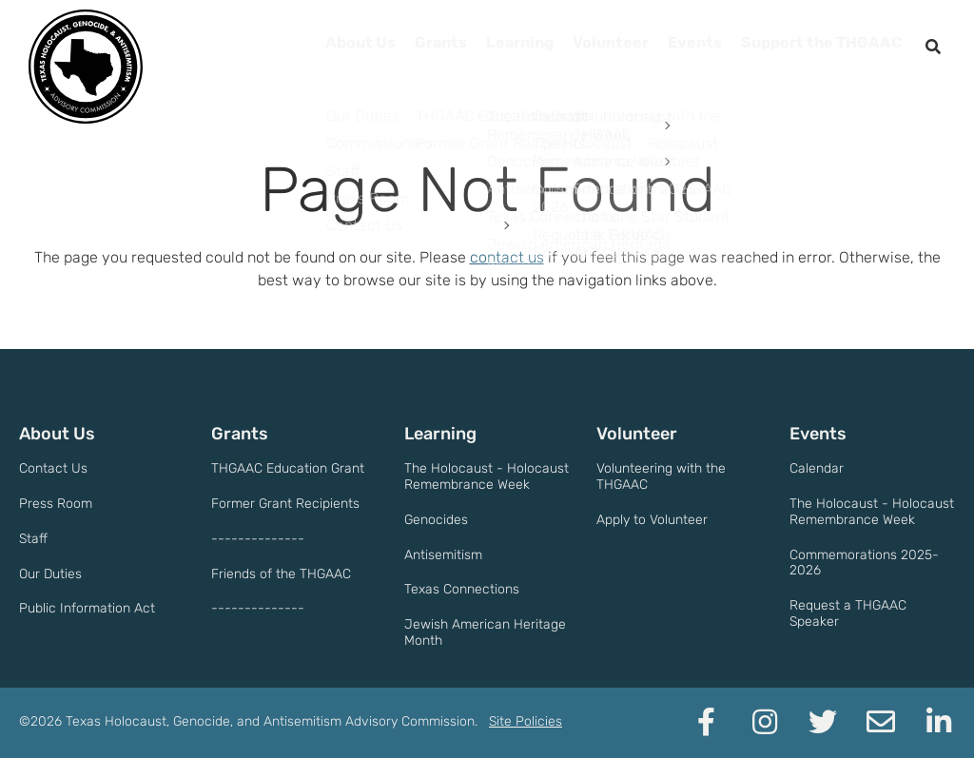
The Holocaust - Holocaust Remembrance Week (486, 476)
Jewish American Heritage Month (485, 632)
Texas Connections (461, 589)
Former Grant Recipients (285, 504)
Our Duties (50, 574)
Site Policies (525, 721)
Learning (481, 47)
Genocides (436, 520)
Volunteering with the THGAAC (661, 476)
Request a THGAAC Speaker (847, 613)
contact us (507, 257)
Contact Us (53, 468)
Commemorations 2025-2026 (864, 563)
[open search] (933, 47)
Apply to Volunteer (652, 520)
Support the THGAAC (812, 47)
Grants (394, 47)
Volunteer (581, 47)
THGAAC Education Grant (287, 468)
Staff (33, 539)
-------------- (257, 539)
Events (673, 47)
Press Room (55, 504)
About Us (307, 47)
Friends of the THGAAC (281, 574)
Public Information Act (87, 608)
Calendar (816, 468)
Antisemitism (443, 555)
